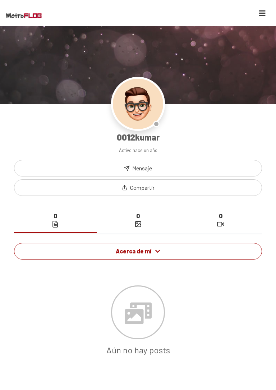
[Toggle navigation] (262, 13)
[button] (138, 187)
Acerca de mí (138, 251)
